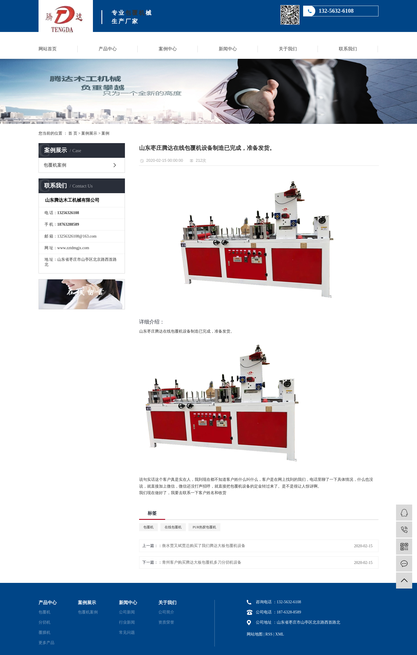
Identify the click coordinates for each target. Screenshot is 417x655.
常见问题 (127, 632)
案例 (105, 133)
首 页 (72, 133)
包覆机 (135, 13)
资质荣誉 (166, 622)
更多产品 (46, 643)
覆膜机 (44, 632)
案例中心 (168, 48)
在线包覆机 (173, 527)
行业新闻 (127, 622)
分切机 (44, 622)
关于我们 (288, 48)
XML (279, 634)
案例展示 (89, 133)
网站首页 (48, 48)
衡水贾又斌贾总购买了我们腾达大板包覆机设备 (203, 546)
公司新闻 (127, 612)
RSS (269, 634)
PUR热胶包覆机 (204, 527)
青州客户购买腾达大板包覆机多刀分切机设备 (201, 562)
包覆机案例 (55, 165)
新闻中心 (228, 48)
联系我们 (348, 48)
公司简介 (166, 612)
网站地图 (255, 634)
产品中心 (108, 48)
